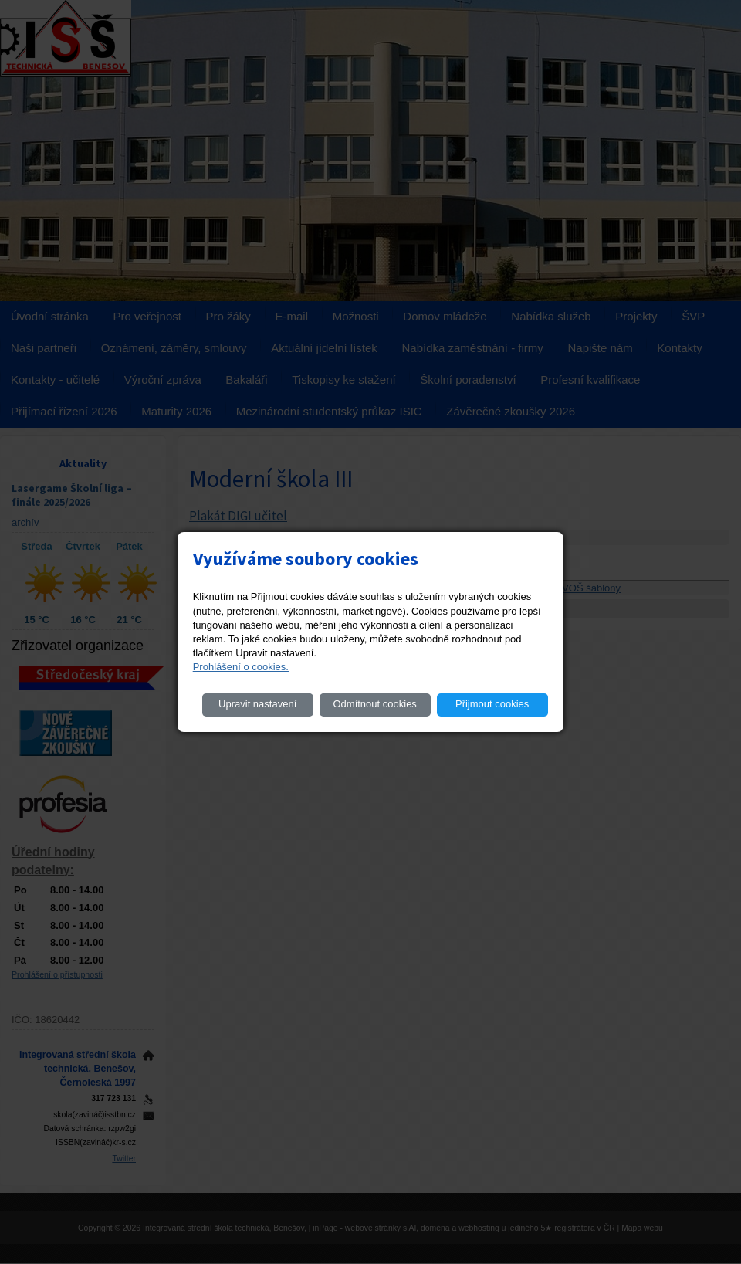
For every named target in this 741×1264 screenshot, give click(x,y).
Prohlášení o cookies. (241, 667)
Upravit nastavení (257, 704)
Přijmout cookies (492, 704)
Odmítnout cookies (374, 704)
